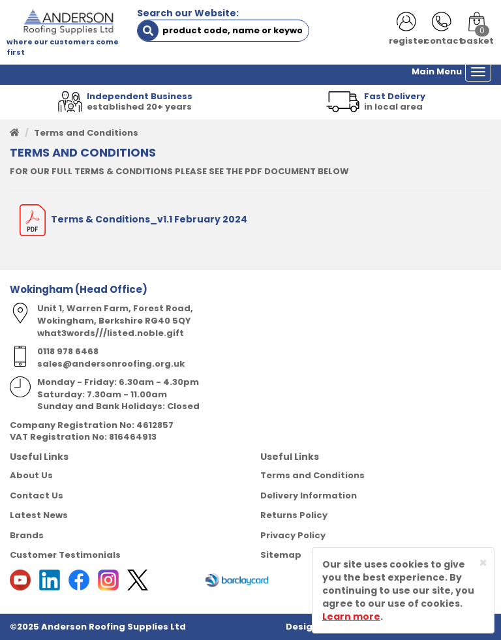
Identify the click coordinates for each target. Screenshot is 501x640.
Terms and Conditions (312, 475)
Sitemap (280, 555)
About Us (31, 475)
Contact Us (36, 495)
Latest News (39, 515)
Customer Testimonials (65, 555)
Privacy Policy (293, 535)
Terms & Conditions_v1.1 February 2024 (133, 219)
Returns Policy (293, 515)
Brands (27, 535)
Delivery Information (308, 495)
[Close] (483, 563)
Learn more (351, 616)
